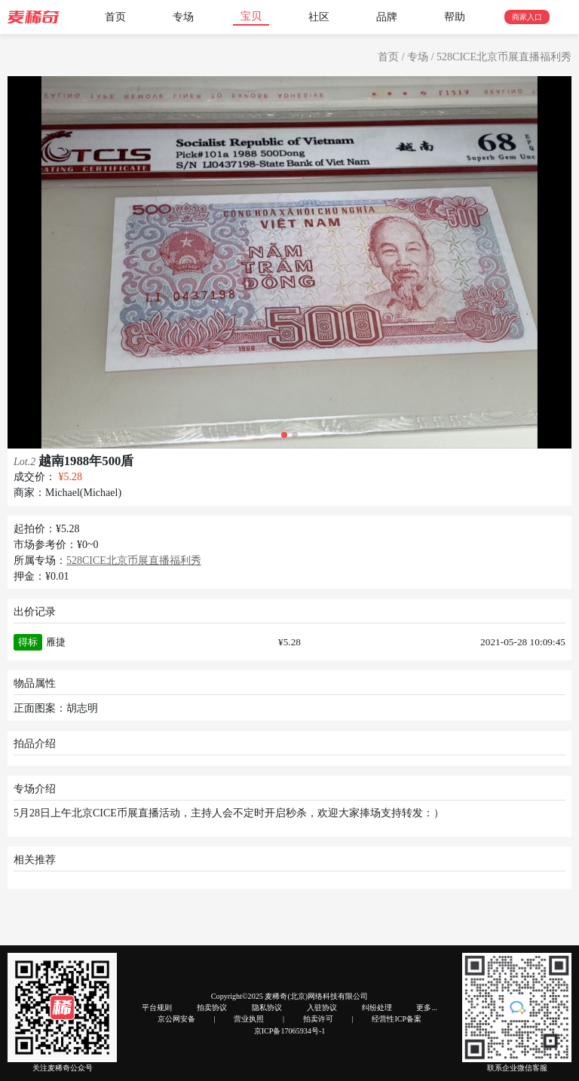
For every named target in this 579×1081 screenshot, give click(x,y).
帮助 (454, 17)
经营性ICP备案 (396, 1019)
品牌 (386, 17)
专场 (183, 17)
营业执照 (249, 1019)
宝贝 (251, 16)
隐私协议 (267, 1007)
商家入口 (527, 17)
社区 (318, 17)
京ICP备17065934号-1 (290, 1031)
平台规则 (157, 1007)
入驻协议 (322, 1007)
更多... (426, 1007)
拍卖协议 (212, 1007)
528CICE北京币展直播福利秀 (504, 57)
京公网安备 (176, 1019)
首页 (115, 17)
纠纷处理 (377, 1007)
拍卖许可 (318, 1019)
